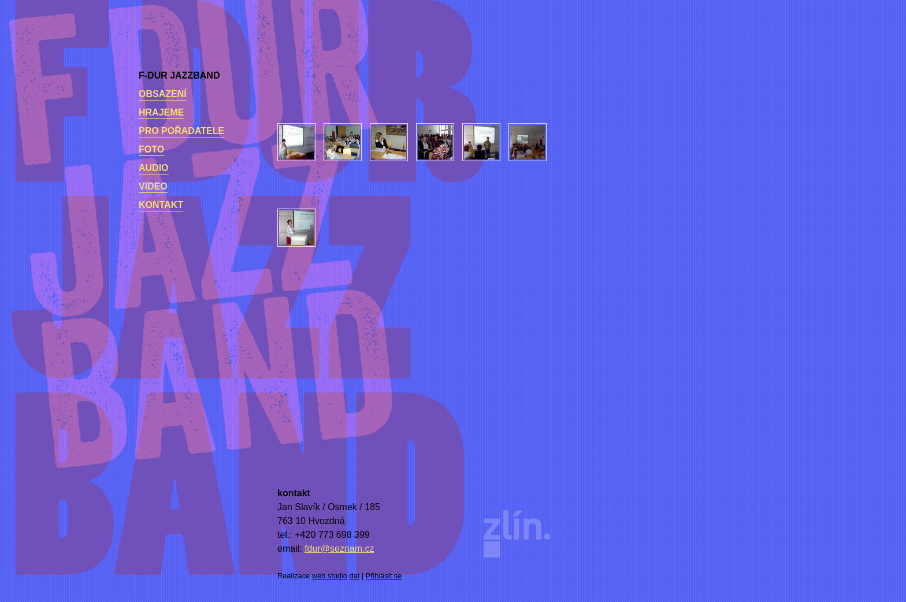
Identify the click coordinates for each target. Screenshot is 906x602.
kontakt (161, 205)
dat (355, 575)
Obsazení (163, 94)
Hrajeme (161, 112)
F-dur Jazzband (179, 75)
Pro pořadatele (181, 131)
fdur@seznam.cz (339, 548)
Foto (151, 149)
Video (153, 186)
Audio (154, 168)
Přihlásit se (384, 575)
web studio (329, 575)
